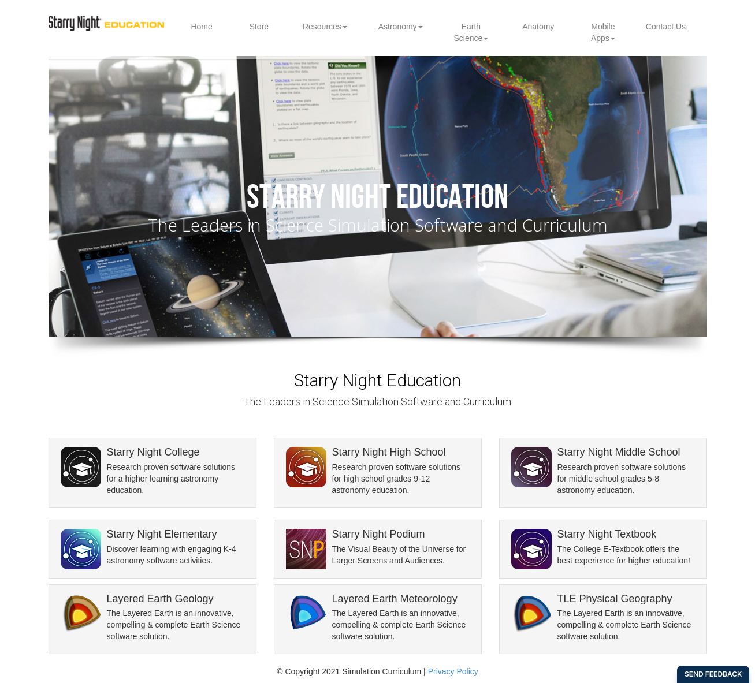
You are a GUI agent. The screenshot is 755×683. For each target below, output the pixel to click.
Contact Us (666, 26)
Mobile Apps (603, 32)
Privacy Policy (453, 671)
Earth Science (470, 32)
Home (201, 26)
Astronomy (400, 26)
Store (259, 26)
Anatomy (538, 26)
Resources (325, 26)
